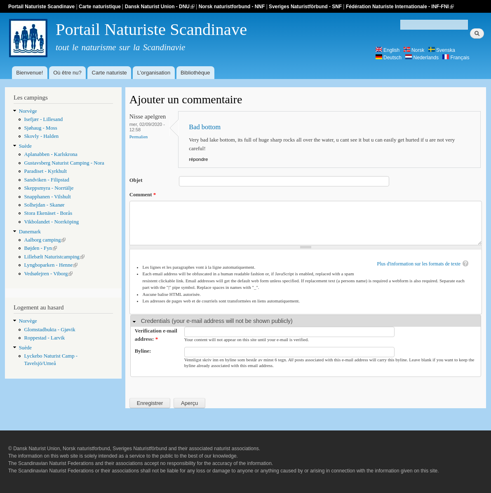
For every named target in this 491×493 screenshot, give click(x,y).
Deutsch (389, 57)
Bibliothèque (195, 73)
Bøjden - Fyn (40, 248)
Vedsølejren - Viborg (48, 274)
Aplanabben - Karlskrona (50, 154)
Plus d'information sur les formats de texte (419, 264)
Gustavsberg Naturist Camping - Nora (64, 163)
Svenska (441, 50)
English (388, 50)
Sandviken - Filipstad (46, 180)
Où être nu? (67, 73)
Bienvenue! (29, 73)
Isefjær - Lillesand (43, 119)
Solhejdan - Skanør (44, 205)
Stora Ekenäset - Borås (48, 213)
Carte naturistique (100, 6)
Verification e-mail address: (156, 335)
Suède (25, 146)
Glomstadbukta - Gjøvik (49, 330)
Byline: (143, 351)
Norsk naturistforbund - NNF (232, 6)
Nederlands (422, 57)
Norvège (28, 111)
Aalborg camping (45, 240)
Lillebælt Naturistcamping (54, 257)
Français (455, 57)
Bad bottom (205, 127)
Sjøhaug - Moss (40, 128)
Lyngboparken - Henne (51, 265)
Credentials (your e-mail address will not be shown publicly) (217, 321)
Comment (142, 194)
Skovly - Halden (41, 136)
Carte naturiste (109, 73)
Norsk (414, 50)
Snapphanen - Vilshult (47, 197)
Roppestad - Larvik (44, 338)
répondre (198, 159)
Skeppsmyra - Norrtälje (48, 188)
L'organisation (154, 73)
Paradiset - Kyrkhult (45, 171)
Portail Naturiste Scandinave (41, 6)
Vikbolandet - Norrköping (51, 222)
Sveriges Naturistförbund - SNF (305, 6)
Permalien (138, 136)
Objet (136, 180)
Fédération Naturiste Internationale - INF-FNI (400, 6)
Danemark (30, 232)
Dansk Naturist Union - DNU (160, 6)
